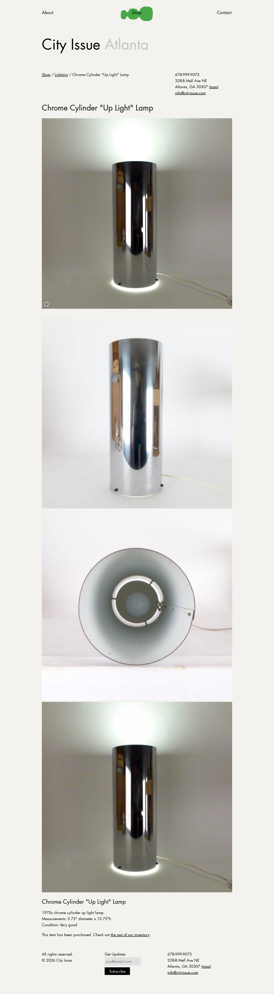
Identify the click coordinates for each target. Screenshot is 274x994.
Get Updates (115, 954)
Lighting (61, 74)
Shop (137, 12)
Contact (224, 12)
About (47, 12)
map (213, 86)
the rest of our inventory (130, 934)
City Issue (95, 44)
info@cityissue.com (190, 92)
